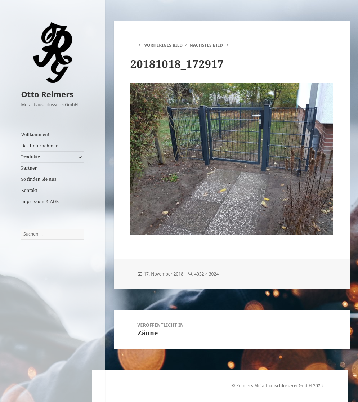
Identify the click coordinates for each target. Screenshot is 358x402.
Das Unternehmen (39, 146)
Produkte (30, 157)
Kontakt (29, 190)
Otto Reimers (47, 94)
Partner (29, 168)
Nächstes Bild (206, 45)
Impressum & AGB (40, 201)
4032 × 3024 (206, 274)
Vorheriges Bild (163, 45)
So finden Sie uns (38, 179)
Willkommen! (35, 134)
